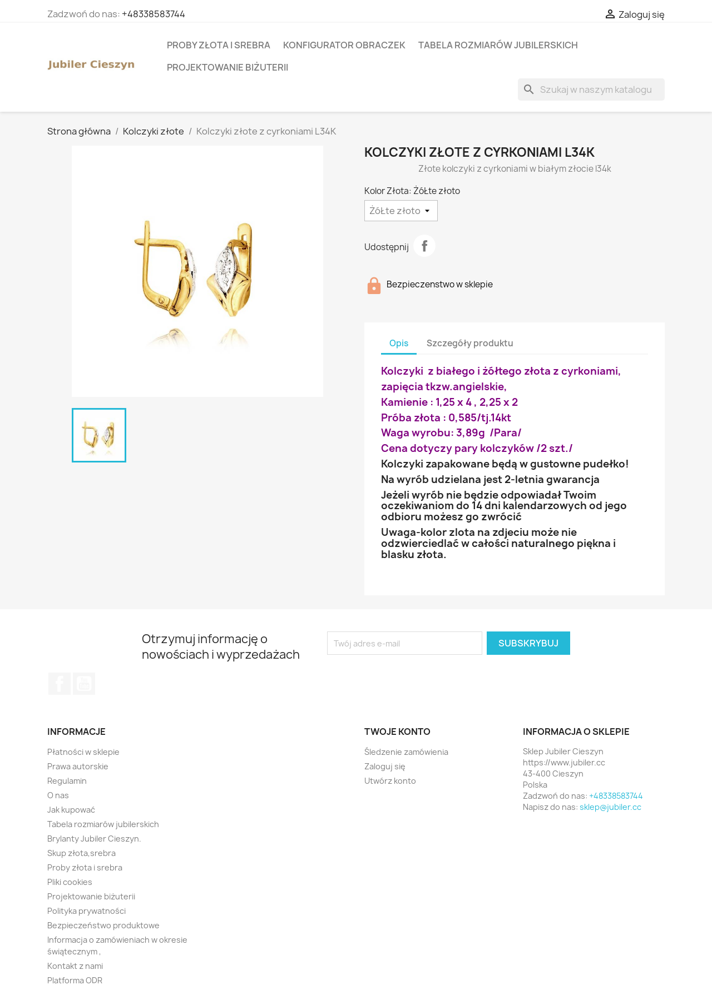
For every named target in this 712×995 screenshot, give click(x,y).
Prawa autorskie (77, 766)
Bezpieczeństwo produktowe (103, 925)
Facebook (59, 684)
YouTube (84, 684)
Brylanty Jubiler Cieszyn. (94, 838)
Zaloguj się (385, 766)
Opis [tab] (398, 343)
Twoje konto (397, 731)
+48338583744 (153, 14)
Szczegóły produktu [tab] (470, 343)
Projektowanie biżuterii (227, 67)
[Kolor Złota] (401, 210)
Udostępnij (424, 246)
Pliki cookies (69, 882)
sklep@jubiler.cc (610, 807)
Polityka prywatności (86, 911)
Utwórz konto (390, 780)
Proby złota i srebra (218, 45)
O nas (58, 795)
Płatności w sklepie (83, 752)
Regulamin (67, 780)
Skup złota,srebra (81, 853)
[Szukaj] (591, 89)
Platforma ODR (74, 980)
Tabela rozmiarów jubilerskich (498, 45)
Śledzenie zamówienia (406, 752)
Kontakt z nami (75, 966)
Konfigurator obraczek (344, 45)
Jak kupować (71, 809)
